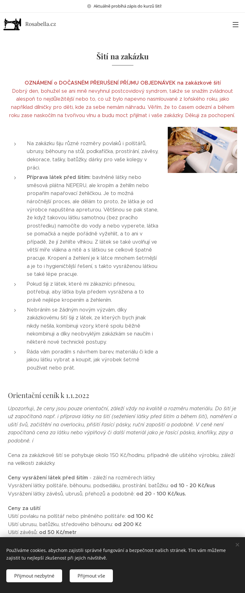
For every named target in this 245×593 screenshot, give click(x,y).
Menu (235, 24)
